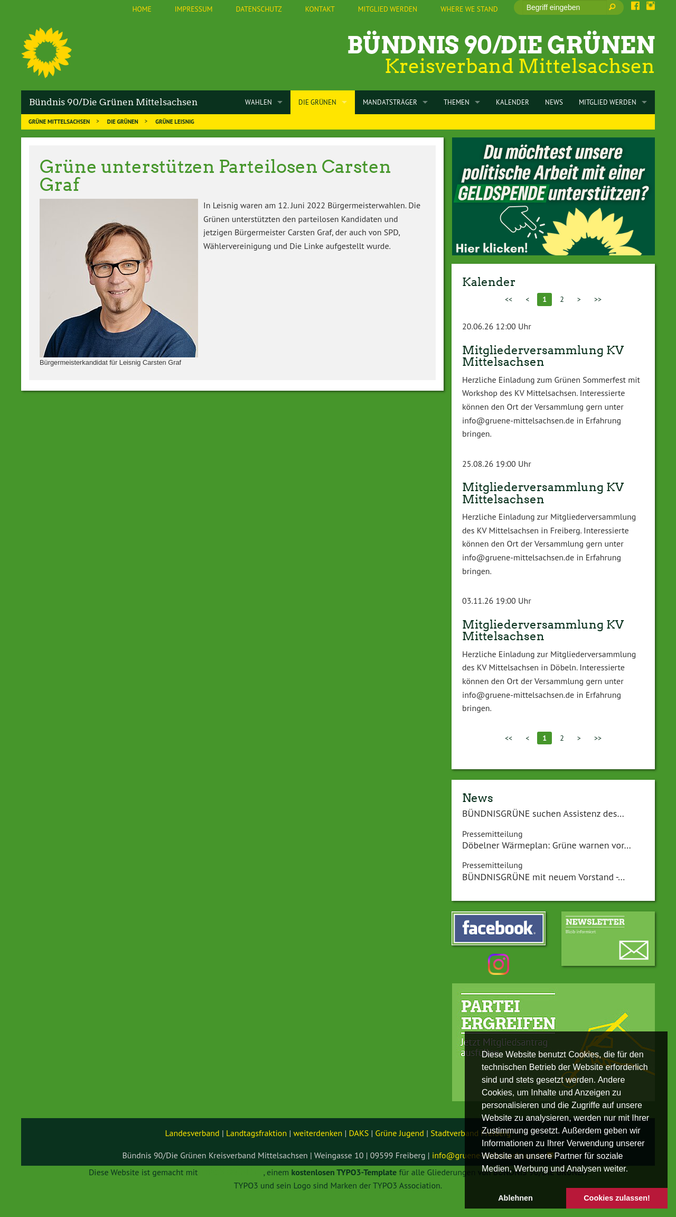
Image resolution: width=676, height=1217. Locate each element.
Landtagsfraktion (256, 1133)
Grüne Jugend (399, 1133)
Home (141, 9)
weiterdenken (318, 1133)
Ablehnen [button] (515, 1198)
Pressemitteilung (492, 833)
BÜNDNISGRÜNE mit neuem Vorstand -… (543, 877)
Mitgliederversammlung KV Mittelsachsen (543, 356)
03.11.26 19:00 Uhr (496, 600)
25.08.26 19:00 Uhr (496, 463)
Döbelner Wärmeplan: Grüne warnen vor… (546, 845)
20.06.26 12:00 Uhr (496, 326)
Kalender (488, 281)
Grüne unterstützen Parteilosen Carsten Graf (215, 175)
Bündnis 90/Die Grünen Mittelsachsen (113, 102)
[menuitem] (141, 9)
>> (598, 299)
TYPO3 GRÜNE (226, 1172)
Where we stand (468, 9)
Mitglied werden (387, 9)
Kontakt (320, 9)
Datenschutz (259, 9)
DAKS (359, 1133)
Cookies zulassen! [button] (617, 1198)
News (477, 797)
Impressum (194, 9)
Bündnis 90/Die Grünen (501, 45)
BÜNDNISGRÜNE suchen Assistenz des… (543, 813)
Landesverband (192, 1133)
